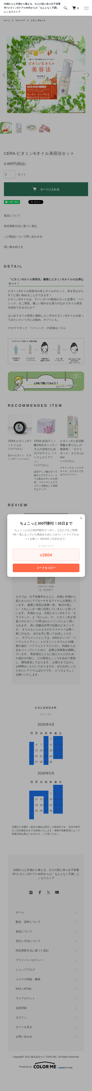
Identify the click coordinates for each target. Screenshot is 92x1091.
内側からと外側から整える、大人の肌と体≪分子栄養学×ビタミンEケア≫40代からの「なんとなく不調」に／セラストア (32, 8)
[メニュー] (86, 8)
